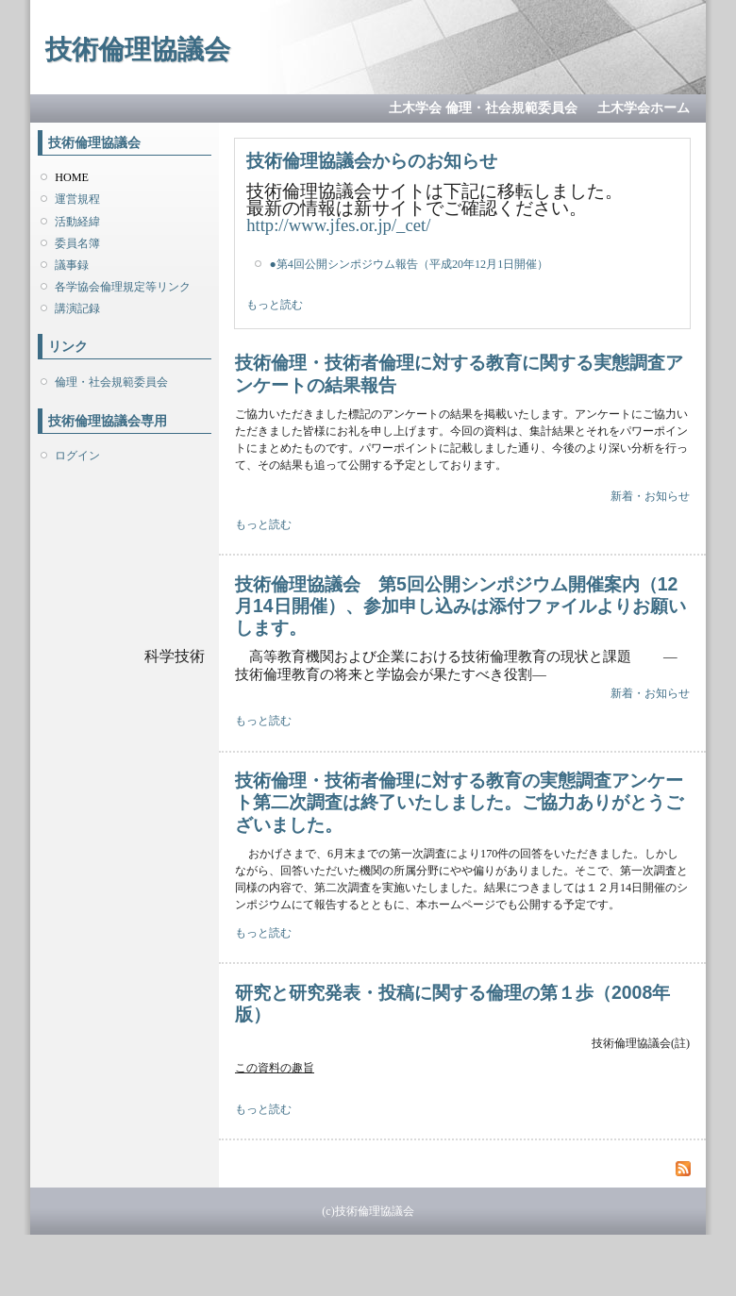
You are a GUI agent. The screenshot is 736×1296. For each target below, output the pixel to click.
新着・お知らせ (650, 496)
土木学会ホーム (643, 108)
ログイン (77, 455)
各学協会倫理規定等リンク (123, 286)
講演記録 (77, 308)
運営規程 (77, 199)
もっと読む (274, 304)
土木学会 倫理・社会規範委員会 (483, 108)
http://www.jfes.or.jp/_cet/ (338, 225)
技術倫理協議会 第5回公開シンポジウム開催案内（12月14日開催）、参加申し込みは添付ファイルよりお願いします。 (460, 606)
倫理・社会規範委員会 (111, 382)
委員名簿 (77, 243)
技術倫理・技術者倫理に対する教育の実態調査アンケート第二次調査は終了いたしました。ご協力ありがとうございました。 (459, 802)
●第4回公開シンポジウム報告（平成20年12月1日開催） (408, 264)
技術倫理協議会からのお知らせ (371, 160)
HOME (72, 177)
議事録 (72, 265)
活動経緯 (77, 221)
